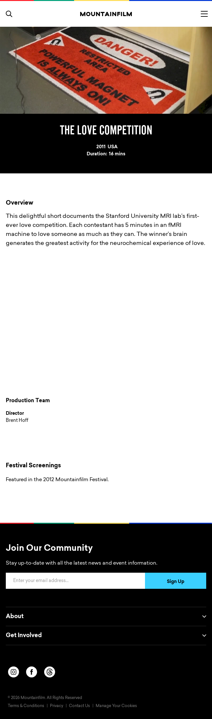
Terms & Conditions (26, 706)
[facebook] (31, 672)
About (106, 616)
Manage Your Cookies (116, 706)
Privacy (56, 706)
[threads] (49, 672)
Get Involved (106, 635)
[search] (9, 14)
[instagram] (13, 672)
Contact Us (79, 706)
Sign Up (175, 582)
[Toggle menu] (204, 14)
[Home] (106, 14)
